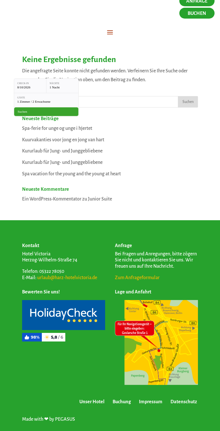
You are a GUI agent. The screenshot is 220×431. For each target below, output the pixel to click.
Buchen (197, 13)
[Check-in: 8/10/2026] (30, 86)
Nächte (54, 83)
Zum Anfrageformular (137, 277)
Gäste (21, 97)
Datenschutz (183, 401)
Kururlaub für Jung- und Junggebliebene (62, 151)
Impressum (150, 401)
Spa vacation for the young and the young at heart (71, 173)
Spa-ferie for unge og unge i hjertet (57, 128)
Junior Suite (100, 199)
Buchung (122, 401)
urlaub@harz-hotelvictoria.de (67, 277)
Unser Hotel (92, 401)
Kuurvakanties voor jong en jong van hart (63, 139)
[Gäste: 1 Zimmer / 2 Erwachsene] (46, 100)
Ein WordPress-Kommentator (51, 199)
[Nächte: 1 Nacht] (62, 86)
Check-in (23, 83)
